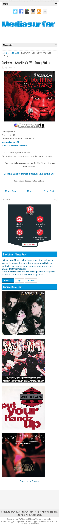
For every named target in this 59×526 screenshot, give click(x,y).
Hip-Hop (15, 53)
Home (6, 53)
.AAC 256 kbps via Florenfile (14, 145)
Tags (19, 280)
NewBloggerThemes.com (38, 521)
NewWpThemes (21, 519)
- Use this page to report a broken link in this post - (29, 173)
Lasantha (47, 519)
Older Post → (50, 191)
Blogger (35, 481)
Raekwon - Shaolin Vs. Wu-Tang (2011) (26, 63)
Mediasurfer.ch (25, 512)
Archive (31, 280)
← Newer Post (9, 191)
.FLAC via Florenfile (11, 142)
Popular (7, 280)
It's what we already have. (29, 515)
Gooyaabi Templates (31, 524)
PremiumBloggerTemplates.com (14, 521)
